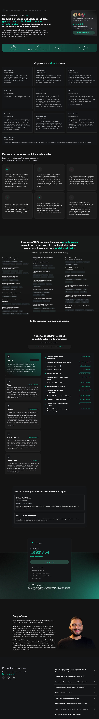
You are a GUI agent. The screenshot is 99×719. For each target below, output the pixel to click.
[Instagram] (9, 678)
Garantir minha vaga (84, 33)
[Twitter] (14, 678)
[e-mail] (4, 678)
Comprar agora (50, 562)
